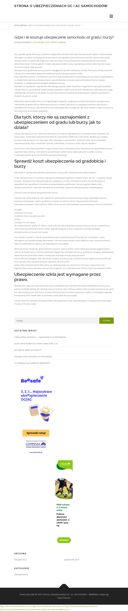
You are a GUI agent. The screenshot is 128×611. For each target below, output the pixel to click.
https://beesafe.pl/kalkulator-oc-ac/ (15, 606)
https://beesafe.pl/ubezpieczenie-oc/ (48, 606)
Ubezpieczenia (21, 574)
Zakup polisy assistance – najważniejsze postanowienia (40, 337)
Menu (111, 16)
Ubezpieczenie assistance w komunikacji (33, 356)
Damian (62, 42)
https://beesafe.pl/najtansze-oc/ (56, 609)
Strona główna (20, 25)
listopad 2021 (20, 559)
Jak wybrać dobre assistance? (28, 350)
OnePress (93, 594)
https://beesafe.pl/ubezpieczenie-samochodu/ (20, 609)
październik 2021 (72, 559)
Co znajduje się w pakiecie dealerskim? (32, 363)
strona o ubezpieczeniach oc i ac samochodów (61, 6)
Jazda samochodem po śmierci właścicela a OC (36, 343)
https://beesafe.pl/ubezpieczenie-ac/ (81, 606)
